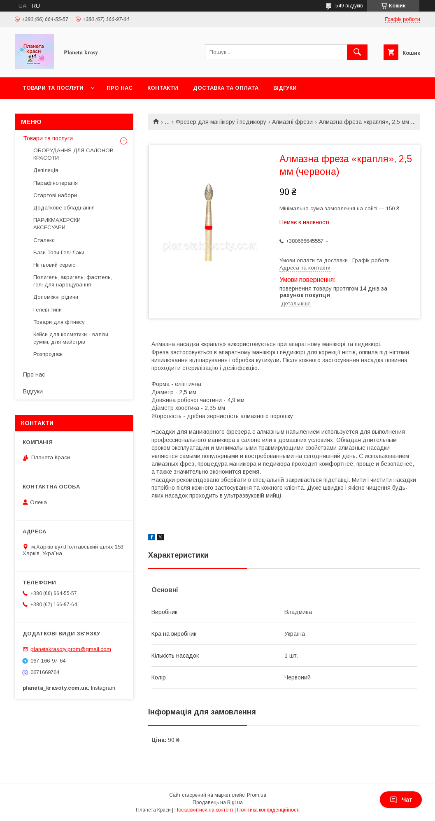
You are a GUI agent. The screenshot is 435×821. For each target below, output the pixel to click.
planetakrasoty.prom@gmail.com (70, 649)
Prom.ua (256, 795)
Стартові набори (55, 195)
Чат (401, 799)
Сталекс (44, 240)
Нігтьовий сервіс (54, 265)
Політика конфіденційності (268, 810)
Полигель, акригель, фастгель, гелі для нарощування (72, 281)
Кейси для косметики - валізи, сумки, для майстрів (71, 338)
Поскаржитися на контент (203, 810)
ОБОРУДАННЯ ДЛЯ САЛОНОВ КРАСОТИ (73, 154)
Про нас (120, 88)
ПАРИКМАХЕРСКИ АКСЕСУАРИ (57, 223)
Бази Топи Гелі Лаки (58, 252)
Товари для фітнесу (59, 322)
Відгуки (285, 88)
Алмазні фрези (292, 122)
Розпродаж (48, 354)
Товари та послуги (53, 88)
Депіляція (45, 170)
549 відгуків (349, 6)
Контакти (162, 88)
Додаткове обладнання (64, 208)
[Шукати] (357, 52)
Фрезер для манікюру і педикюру (221, 122)
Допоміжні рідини (55, 297)
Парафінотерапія (55, 183)
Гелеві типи (47, 310)
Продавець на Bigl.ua (218, 802)
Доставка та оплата (225, 88)
